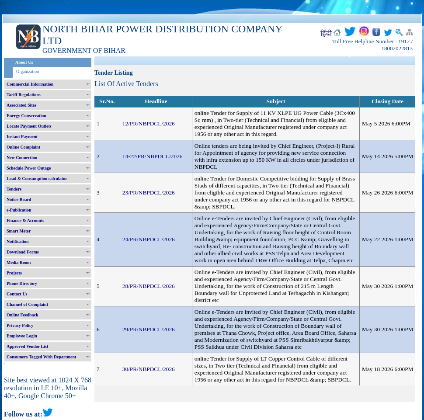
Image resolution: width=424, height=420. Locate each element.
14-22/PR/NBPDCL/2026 (152, 156)
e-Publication (19, 210)
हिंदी (326, 33)
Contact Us (17, 294)
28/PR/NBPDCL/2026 (148, 286)
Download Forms (23, 252)
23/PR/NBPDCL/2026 (148, 192)
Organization (27, 71)
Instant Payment (22, 136)
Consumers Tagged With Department (41, 356)
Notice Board (19, 199)
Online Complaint (23, 147)
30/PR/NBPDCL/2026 (148, 369)
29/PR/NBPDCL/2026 (148, 329)
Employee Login (22, 335)
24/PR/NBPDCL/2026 (148, 239)
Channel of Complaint (27, 304)
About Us (24, 62)
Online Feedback (22, 314)
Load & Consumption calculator (37, 178)
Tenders (14, 189)
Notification (18, 241)
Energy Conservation (26, 115)
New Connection (22, 157)
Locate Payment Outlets (29, 126)
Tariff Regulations (24, 94)
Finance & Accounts (25, 220)
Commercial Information (30, 84)
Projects (14, 273)
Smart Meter (19, 231)
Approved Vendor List (27, 346)
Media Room (19, 262)
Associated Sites (21, 105)
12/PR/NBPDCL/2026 (148, 123)
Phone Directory (22, 283)
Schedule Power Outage (29, 168)
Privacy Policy (20, 325)
